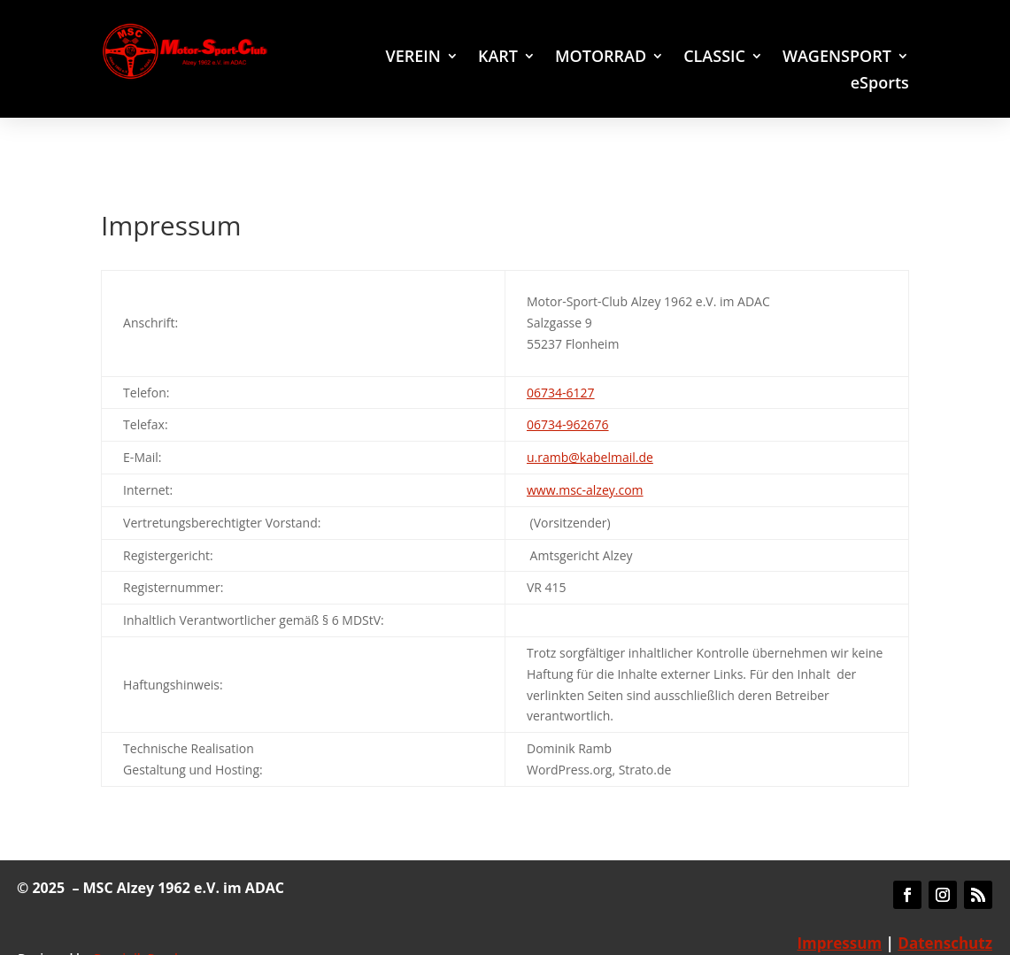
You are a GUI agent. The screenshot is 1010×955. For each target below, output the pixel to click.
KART (498, 58)
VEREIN (412, 58)
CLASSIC (714, 58)
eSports (880, 84)
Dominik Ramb (138, 924)
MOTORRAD (600, 58)
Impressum (839, 909)
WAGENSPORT (837, 58)
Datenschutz (945, 909)
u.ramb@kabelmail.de (590, 423)
